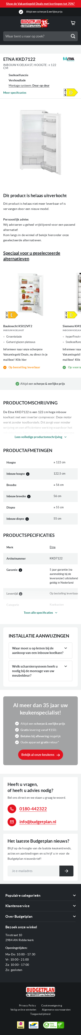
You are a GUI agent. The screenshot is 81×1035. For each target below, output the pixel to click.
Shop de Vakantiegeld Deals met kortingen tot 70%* (40, 3)
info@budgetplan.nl (37, 821)
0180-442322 (33, 808)
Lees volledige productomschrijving (38, 437)
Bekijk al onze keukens (37, 755)
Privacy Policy (27, 1005)
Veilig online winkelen (23, 1009)
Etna (53, 547)
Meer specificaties (14, 92)
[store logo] (35, 23)
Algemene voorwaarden (56, 1009)
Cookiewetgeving (51, 1005)
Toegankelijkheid (40, 1013)
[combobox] (40, 36)
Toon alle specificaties (38, 612)
